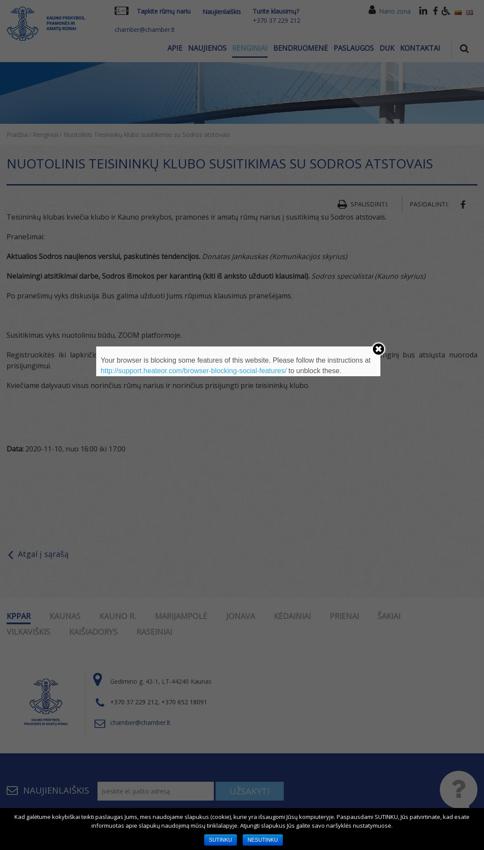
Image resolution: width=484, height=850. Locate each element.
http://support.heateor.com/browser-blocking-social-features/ (193, 370)
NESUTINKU (262, 840)
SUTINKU (220, 840)
